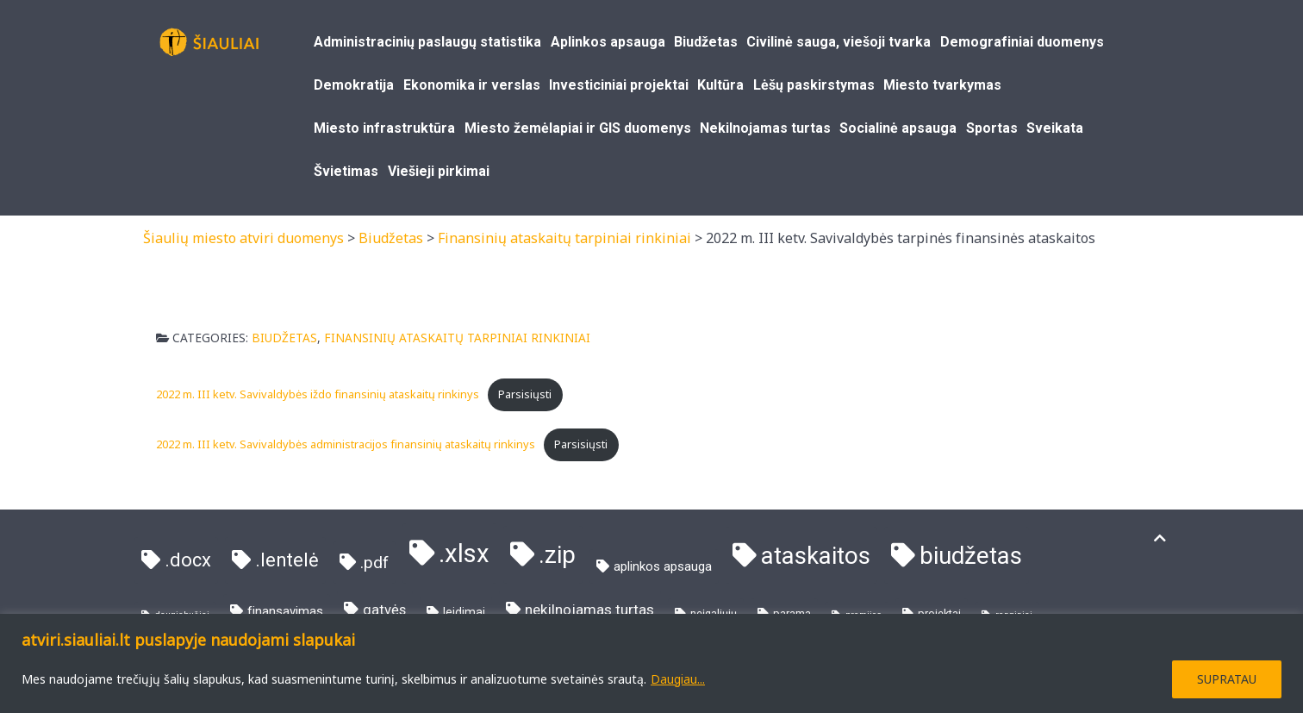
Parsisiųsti (525, 394)
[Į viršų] (1160, 538)
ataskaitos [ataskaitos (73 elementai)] (815, 555)
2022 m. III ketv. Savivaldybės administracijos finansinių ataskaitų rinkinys (345, 444)
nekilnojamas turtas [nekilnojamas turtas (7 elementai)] (589, 609)
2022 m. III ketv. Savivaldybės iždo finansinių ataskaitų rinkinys (317, 394)
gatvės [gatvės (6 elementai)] (384, 610)
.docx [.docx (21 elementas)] (188, 560)
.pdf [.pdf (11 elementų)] (374, 562)
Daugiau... (678, 679)
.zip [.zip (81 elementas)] (557, 555)
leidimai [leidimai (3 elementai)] (464, 612)
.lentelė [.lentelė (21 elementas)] (287, 560)
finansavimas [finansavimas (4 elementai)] (285, 611)
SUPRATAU (1226, 679)
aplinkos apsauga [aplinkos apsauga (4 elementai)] (663, 566)
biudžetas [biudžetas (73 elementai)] (971, 555)
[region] (651, 663)
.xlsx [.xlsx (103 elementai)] (464, 553)
